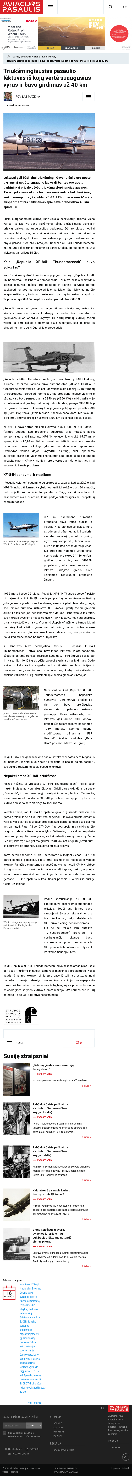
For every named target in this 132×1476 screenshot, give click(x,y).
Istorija (37, 56)
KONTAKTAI (58, 1427)
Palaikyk (57, 1436)
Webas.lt (125, 1468)
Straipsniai (26, 56)
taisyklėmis (13, 1436)
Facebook (34, 1449)
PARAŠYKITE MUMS (20, 1453)
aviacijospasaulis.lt (63, 1450)
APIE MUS (57, 1423)
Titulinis (15, 56)
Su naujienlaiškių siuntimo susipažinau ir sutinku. (25, 1435)
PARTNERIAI (58, 1431)
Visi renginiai (34, 1402)
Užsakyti (31, 1425)
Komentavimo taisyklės (66, 1471)
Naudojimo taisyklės (66, 1468)
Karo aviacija (48, 56)
